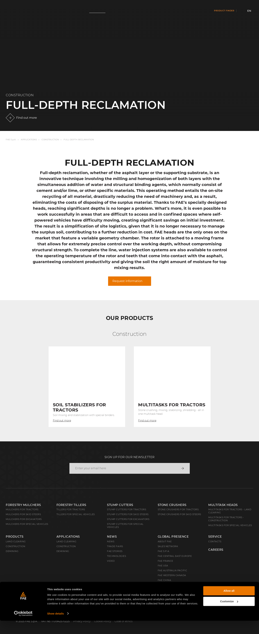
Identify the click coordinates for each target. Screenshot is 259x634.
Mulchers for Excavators (24, 519)
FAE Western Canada (172, 575)
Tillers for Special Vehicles (75, 514)
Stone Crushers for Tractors (178, 509)
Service (215, 536)
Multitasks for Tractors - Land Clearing (229, 511)
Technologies (116, 556)
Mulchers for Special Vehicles (27, 524)
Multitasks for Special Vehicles (230, 525)
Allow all (229, 604)
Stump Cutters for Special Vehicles (125, 525)
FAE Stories (114, 551)
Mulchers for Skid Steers (23, 514)
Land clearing (16, 541)
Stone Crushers (172, 505)
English (14, 590)
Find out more (26, 117)
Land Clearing (66, 541)
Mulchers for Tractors (22, 509)
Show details (55, 626)
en (249, 10)
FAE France (165, 561)
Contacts (214, 541)
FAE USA (163, 565)
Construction (50, 139)
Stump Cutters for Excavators (128, 519)
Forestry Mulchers (23, 505)
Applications (29, 139)
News (112, 536)
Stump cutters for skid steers (128, 514)
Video (111, 561)
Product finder (224, 10)
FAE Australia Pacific (172, 570)
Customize (229, 614)
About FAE (165, 541)
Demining (12, 551)
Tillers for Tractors (70, 509)
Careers (215, 549)
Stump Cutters (120, 505)
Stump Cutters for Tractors (126, 509)
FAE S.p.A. (11, 139)
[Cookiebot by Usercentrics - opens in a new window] (23, 627)
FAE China (164, 580)
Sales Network (168, 546)
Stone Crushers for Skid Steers (179, 514)
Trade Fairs (115, 546)
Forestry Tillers (71, 505)
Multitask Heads (223, 505)
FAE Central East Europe (175, 556)
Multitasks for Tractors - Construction (226, 519)
